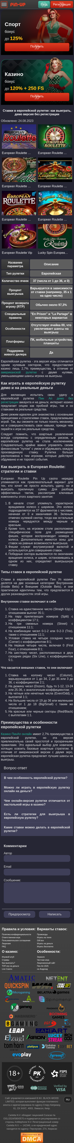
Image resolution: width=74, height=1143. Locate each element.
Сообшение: (12, 880)
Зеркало (41, 957)
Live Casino (7, 969)
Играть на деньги (45, 943)
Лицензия (6, 943)
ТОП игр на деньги (10, 966)
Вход (44, 4)
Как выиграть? (8, 963)
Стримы (5, 960)
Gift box (40, 940)
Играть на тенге (44, 937)
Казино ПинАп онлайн (16, 734)
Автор (8, 853)
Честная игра (43, 960)
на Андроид (42, 969)
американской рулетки (19, 372)
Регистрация (62, 4)
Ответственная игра (11, 937)
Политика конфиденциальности (16, 934)
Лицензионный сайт (46, 963)
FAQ (4, 946)
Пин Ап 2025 (43, 966)
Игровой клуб (8, 957)
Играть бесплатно (45, 946)
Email (7, 866)
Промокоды (42, 934)
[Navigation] (4, 4)
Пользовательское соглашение (16, 940)
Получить (36, 46)
